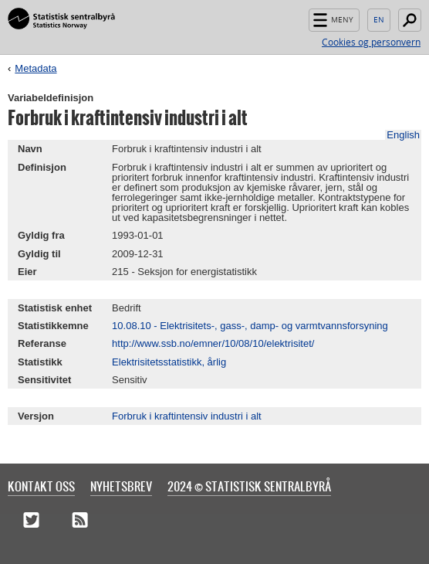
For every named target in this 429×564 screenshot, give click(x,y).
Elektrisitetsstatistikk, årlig (169, 362)
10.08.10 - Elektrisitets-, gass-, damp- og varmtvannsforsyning (250, 325)
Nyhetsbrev (121, 485)
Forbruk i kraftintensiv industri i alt (187, 416)
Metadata (35, 68)
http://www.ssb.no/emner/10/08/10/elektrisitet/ (213, 343)
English (378, 20)
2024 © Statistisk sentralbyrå (249, 485)
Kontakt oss (41, 485)
